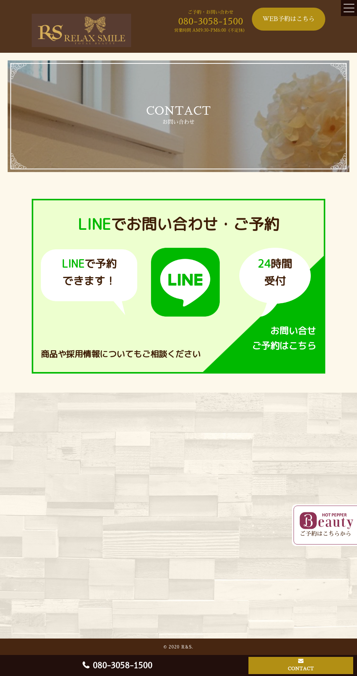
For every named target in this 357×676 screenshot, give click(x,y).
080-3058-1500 (210, 21)
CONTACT (301, 668)
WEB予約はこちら (289, 19)
